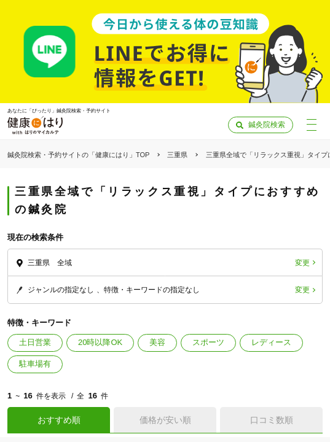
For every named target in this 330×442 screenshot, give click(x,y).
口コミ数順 (271, 420)
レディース (271, 342)
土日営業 (35, 342)
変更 (302, 262)
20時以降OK (100, 342)
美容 (157, 342)
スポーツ (208, 342)
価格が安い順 (165, 420)
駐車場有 (35, 363)
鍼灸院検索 (266, 124)
